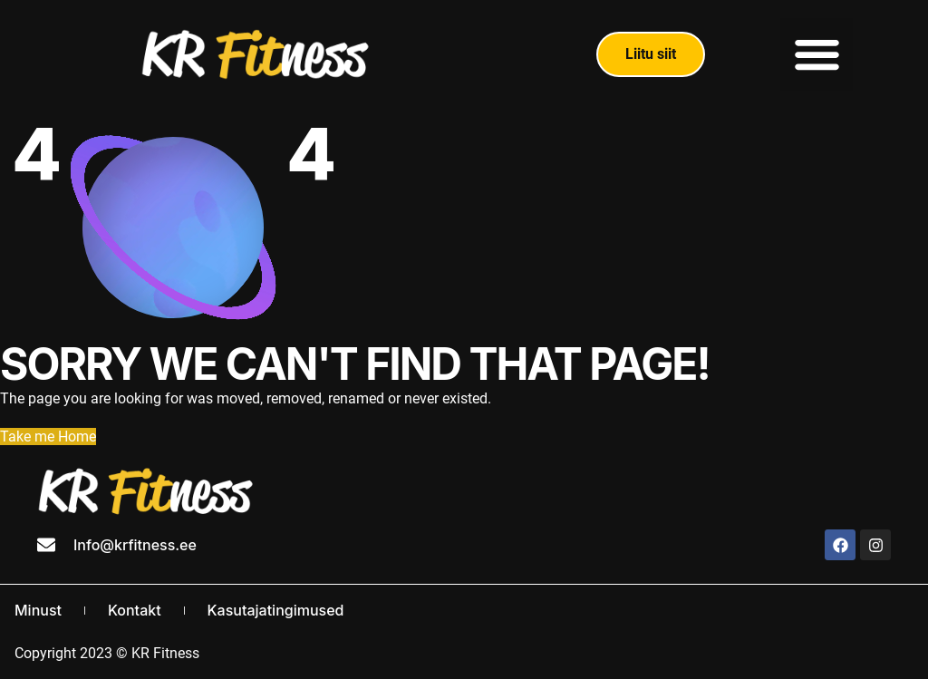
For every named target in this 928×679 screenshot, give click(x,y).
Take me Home (48, 436)
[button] (816, 54)
